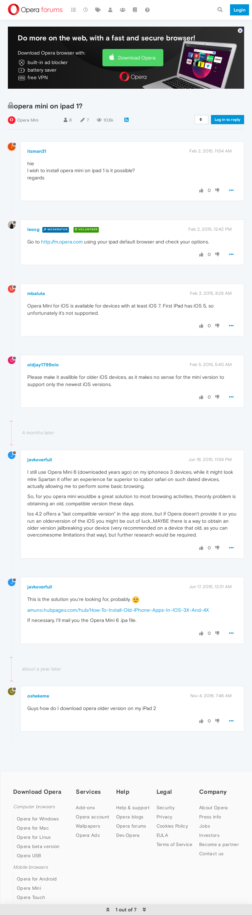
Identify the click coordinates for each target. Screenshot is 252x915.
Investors (209, 835)
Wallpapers (88, 826)
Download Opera (137, 57)
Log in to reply (228, 119)
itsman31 (36, 151)
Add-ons (85, 807)
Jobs (204, 826)
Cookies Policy (172, 826)
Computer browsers (34, 807)
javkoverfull (39, 459)
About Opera (213, 807)
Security (166, 807)
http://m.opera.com (62, 241)
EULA (162, 835)
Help (122, 791)
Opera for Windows (38, 818)
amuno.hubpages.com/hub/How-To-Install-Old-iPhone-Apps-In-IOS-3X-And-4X (118, 610)
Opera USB (29, 855)
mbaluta (36, 293)
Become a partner (219, 844)
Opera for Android (37, 878)
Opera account (92, 816)
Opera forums (131, 826)
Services (88, 791)
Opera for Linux (34, 837)
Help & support (133, 807)
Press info (210, 816)
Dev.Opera (128, 835)
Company (213, 791)
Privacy (165, 816)
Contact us (211, 853)
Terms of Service (175, 844)
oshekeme (38, 695)
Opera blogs (129, 816)
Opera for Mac (33, 828)
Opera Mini (27, 120)
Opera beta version (38, 846)
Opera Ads (88, 835)
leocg (33, 229)
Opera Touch (31, 897)
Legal (164, 791)
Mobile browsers (30, 867)
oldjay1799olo (43, 364)
